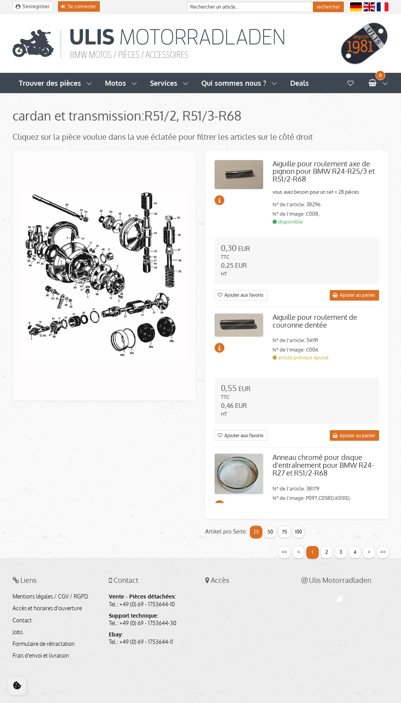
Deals (299, 83)
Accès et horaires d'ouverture (47, 608)
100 (298, 532)
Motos (115, 83)
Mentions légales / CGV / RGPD (50, 596)
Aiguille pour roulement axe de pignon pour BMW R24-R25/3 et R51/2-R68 (324, 171)
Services (163, 83)
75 (284, 532)
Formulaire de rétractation (44, 644)
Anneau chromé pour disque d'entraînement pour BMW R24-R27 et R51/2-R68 (323, 465)
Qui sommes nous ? (233, 83)
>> (383, 552)
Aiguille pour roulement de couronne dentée (315, 321)
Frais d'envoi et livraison (41, 656)
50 (270, 532)
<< (284, 552)
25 (256, 532)
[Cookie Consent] (17, 685)
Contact (22, 620)
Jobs (18, 632)
